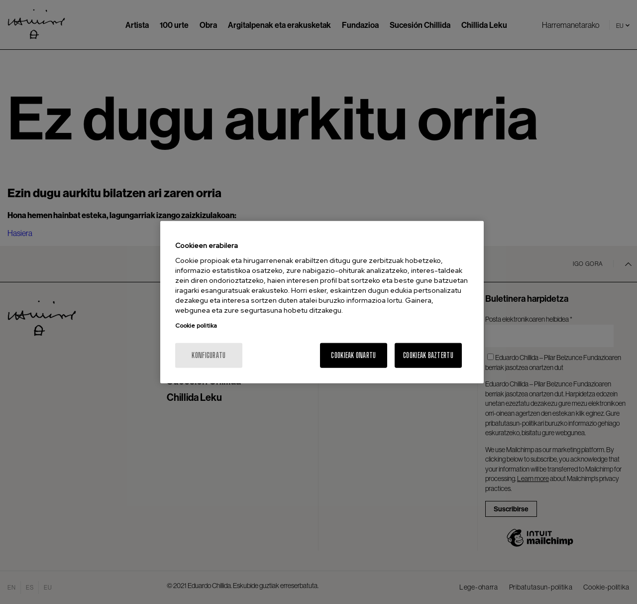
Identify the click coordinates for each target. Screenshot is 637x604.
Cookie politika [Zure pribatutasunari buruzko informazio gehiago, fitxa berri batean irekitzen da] (196, 326)
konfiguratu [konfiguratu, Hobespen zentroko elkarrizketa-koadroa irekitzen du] (208, 355)
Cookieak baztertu (428, 355)
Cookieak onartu (353, 355)
